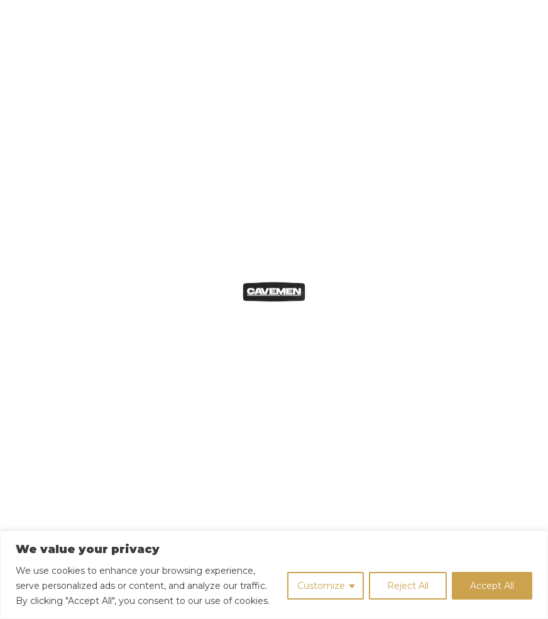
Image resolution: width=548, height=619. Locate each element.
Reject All (408, 585)
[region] (274, 574)
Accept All (492, 585)
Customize (321, 585)
